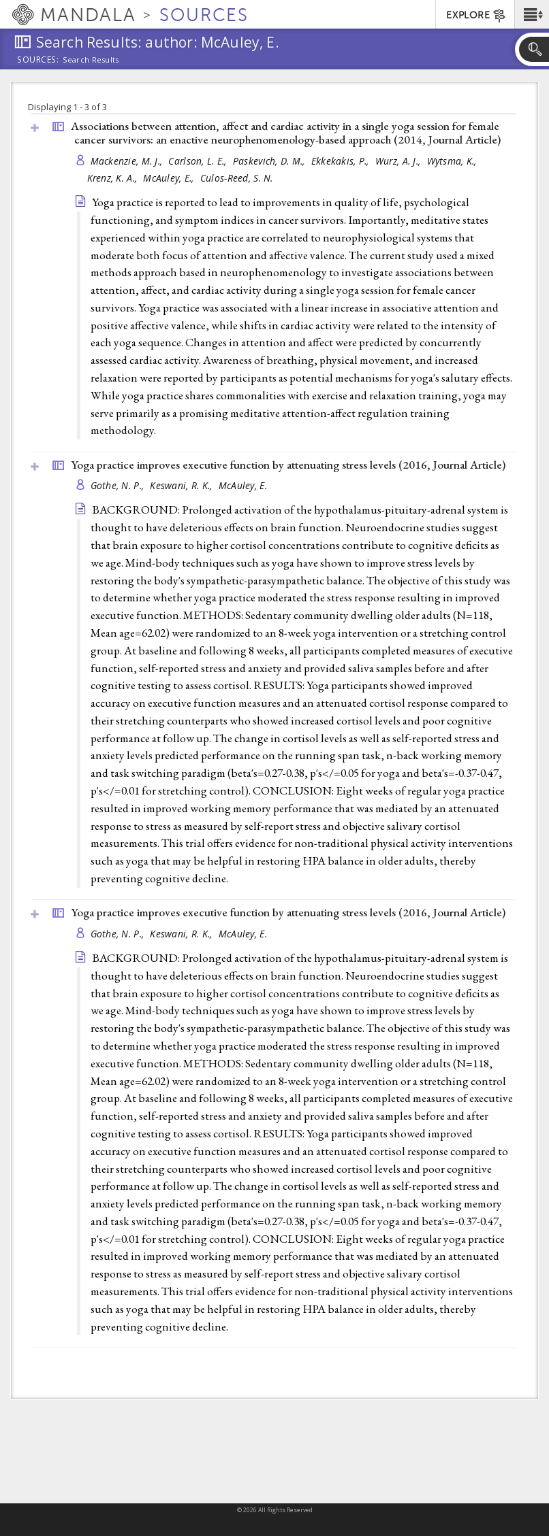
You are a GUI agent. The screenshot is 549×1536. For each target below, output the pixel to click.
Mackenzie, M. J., (128, 160)
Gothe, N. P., (119, 485)
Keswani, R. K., (182, 485)
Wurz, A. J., (399, 160)
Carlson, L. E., (198, 160)
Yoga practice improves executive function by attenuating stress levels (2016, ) (288, 464)
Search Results (91, 60)
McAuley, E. (243, 485)
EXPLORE (476, 15)
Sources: (38, 60)
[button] (531, 14)
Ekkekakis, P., (341, 160)
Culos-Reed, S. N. (236, 177)
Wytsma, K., (453, 160)
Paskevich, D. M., (270, 160)
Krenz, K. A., (113, 177)
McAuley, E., (170, 177)
